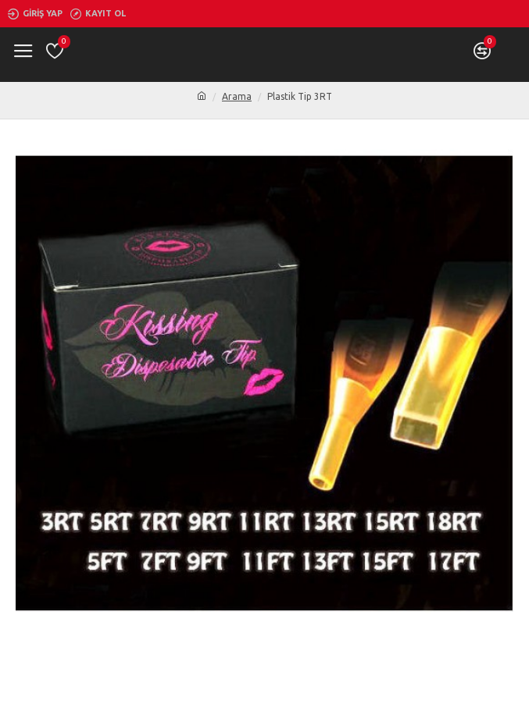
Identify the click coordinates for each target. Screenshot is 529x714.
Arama (237, 96)
